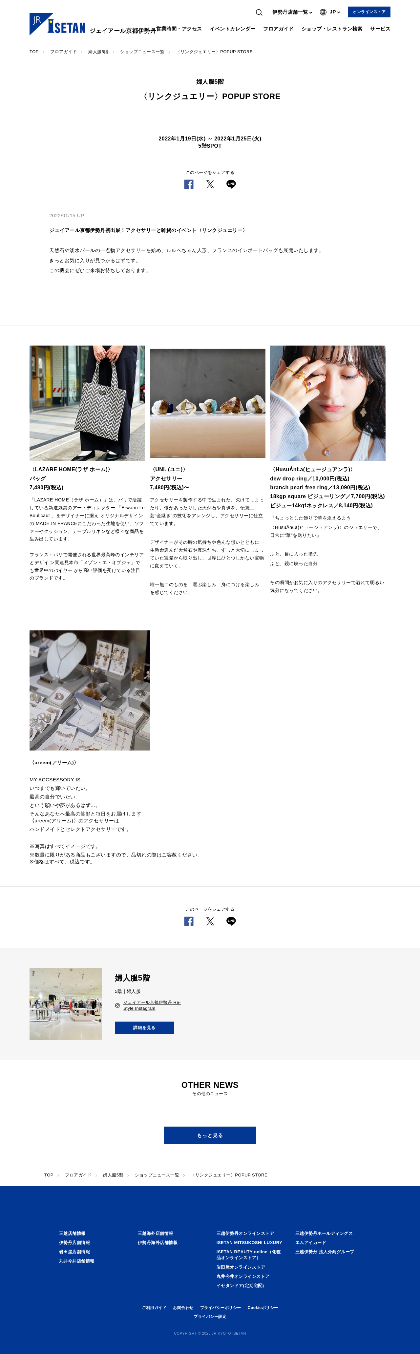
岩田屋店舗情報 (74, 1251)
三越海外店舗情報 (155, 1233)
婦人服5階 (98, 51)
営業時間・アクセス (179, 29)
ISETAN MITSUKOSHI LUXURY (250, 1242)
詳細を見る (144, 1027)
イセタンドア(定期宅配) (240, 1285)
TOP (34, 51)
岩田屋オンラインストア (241, 1267)
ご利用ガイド (154, 1307)
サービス (380, 29)
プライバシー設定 (210, 1316)
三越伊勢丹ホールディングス (324, 1233)
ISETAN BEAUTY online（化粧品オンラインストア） (249, 1254)
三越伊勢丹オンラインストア (245, 1233)
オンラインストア (369, 12)
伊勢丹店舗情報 (74, 1242)
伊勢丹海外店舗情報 (158, 1242)
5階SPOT (209, 146)
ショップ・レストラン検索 (332, 29)
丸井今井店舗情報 (76, 1261)
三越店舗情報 (72, 1233)
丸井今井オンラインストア (243, 1276)
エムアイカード (310, 1242)
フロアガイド (278, 29)
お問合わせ (183, 1307)
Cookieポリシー (263, 1307)
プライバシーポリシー (220, 1307)
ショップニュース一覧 (142, 51)
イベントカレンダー (233, 29)
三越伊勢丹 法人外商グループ (324, 1251)
